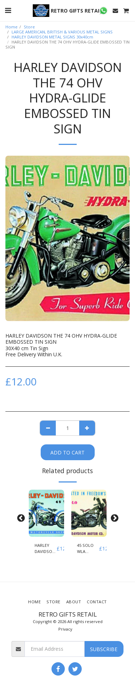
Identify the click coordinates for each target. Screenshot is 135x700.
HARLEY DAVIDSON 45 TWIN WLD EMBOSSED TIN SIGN (46, 549)
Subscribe (103, 649)
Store (29, 26)
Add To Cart (67, 452)
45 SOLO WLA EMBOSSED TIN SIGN (88, 549)
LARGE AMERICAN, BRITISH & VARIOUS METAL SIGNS (62, 32)
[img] (46, 513)
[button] (8, 10)
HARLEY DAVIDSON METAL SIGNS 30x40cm (52, 37)
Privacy (65, 629)
